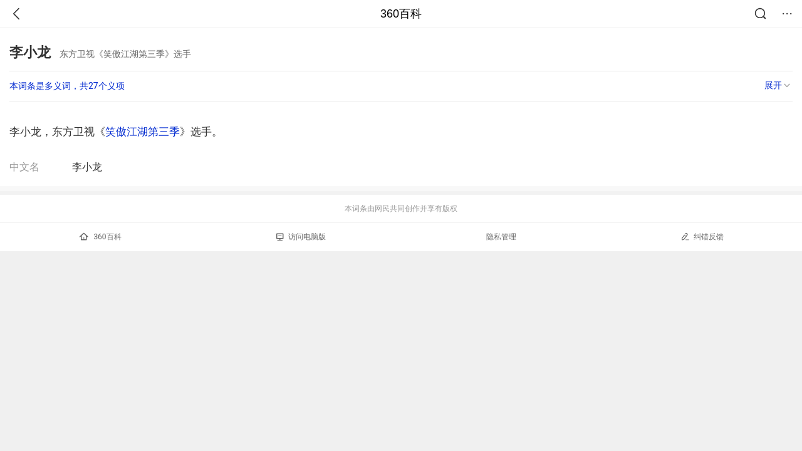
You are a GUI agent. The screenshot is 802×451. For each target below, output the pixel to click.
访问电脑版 (301, 236)
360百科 (401, 14)
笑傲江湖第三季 (142, 131)
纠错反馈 (702, 236)
